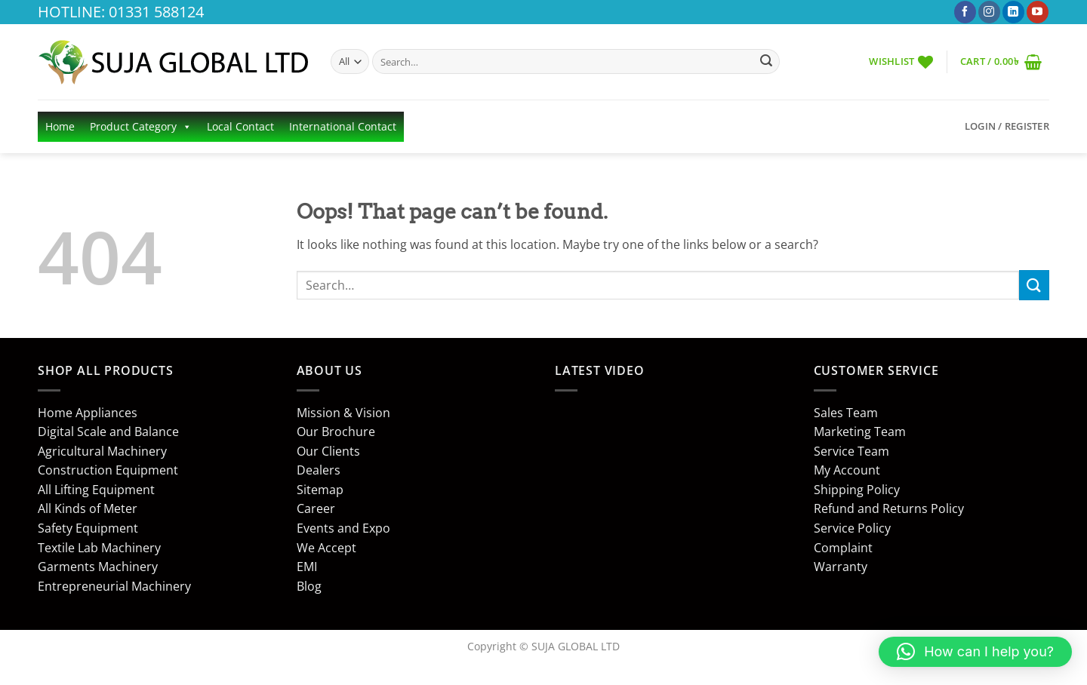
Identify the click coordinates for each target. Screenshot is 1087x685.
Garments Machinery (98, 566)
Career (316, 508)
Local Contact (240, 126)
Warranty (840, 566)
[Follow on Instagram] (989, 12)
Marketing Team (860, 431)
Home (60, 126)
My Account (847, 470)
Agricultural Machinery (102, 451)
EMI (307, 566)
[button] (1001, 61)
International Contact (342, 126)
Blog (309, 586)
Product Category (141, 127)
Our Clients (328, 451)
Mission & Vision (343, 412)
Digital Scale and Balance (108, 431)
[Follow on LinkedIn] (1013, 12)
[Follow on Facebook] (965, 12)
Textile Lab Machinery (99, 547)
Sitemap (320, 489)
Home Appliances (87, 412)
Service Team (851, 451)
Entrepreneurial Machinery (114, 586)
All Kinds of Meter (87, 508)
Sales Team (846, 412)
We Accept (326, 547)
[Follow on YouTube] (1038, 12)
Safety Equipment (88, 528)
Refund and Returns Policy (889, 508)
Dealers (318, 470)
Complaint (843, 547)
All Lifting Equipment (96, 489)
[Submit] (766, 62)
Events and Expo (343, 528)
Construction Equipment (108, 470)
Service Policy (852, 528)
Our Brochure (336, 431)
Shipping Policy (857, 489)
